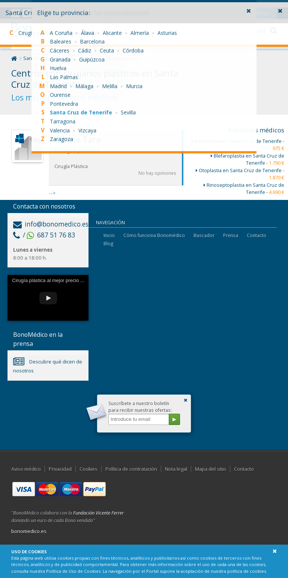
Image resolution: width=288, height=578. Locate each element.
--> (116, 163)
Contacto (256, 235)
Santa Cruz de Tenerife (49, 58)
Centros (90, 58)
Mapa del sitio (210, 469)
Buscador (204, 235)
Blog (109, 243)
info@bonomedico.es (50, 224)
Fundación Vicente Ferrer (98, 513)
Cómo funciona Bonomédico (154, 235)
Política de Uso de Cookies (73, 571)
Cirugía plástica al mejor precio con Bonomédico (64, 280)
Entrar (261, 5)
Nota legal (176, 469)
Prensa (230, 235)
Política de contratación (131, 469)
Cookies (89, 469)
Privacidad (60, 469)
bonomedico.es (28, 531)
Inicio (109, 235)
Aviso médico (26, 469)
